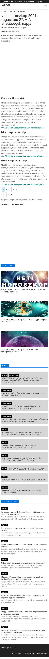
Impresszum (16, 653)
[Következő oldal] (11, 194)
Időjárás (39, 2)
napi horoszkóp (7, 2)
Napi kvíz (18, 2)
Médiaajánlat (29, 653)
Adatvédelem (42, 653)
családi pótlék (29, 2)
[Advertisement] (24, 69)
